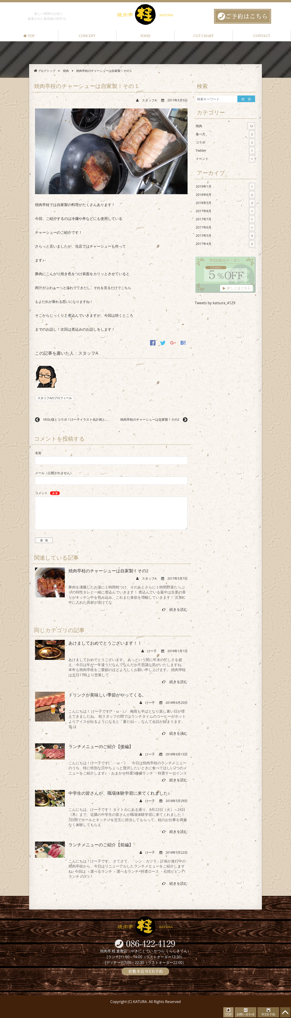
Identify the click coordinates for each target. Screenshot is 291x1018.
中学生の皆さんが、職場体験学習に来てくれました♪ (119, 793)
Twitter (225, 150)
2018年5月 (225, 202)
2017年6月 (225, 227)
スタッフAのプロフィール (55, 398)
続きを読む (175, 609)
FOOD (145, 36)
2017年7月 (225, 219)
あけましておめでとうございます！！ (105, 643)
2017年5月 (225, 235)
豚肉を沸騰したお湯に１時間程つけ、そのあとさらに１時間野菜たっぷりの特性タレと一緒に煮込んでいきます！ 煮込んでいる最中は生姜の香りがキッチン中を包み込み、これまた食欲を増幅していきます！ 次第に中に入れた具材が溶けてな (127, 595)
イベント (225, 158)
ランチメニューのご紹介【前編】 (100, 844)
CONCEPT (87, 36)
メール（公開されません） (54, 473)
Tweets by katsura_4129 (215, 302)
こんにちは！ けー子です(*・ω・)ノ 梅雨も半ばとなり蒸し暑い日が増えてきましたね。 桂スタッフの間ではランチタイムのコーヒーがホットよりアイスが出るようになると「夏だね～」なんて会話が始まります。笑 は (127, 719)
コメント (47, 493)
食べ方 (225, 134)
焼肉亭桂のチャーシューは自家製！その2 (108, 570)
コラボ (225, 142)
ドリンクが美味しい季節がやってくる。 (107, 695)
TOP (29, 36)
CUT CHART (203, 36)
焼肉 (225, 126)
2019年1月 (225, 186)
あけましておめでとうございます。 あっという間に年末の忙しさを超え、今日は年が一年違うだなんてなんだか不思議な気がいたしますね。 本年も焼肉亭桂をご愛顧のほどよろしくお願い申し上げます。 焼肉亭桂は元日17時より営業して (127, 667)
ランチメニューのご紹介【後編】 (100, 746)
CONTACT (261, 36)
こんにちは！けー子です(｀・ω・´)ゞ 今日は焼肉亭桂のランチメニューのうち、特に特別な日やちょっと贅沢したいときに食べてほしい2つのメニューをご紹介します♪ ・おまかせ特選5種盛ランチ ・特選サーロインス (127, 768)
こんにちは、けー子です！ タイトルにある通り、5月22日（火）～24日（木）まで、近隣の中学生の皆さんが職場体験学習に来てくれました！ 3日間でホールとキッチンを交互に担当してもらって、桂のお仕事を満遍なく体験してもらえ (127, 817)
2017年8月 (225, 211)
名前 (38, 453)
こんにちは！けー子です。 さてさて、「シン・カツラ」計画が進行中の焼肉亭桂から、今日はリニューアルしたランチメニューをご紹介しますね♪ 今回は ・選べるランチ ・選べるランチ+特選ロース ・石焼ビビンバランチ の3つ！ (127, 869)
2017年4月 (225, 243)
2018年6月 (225, 194)
